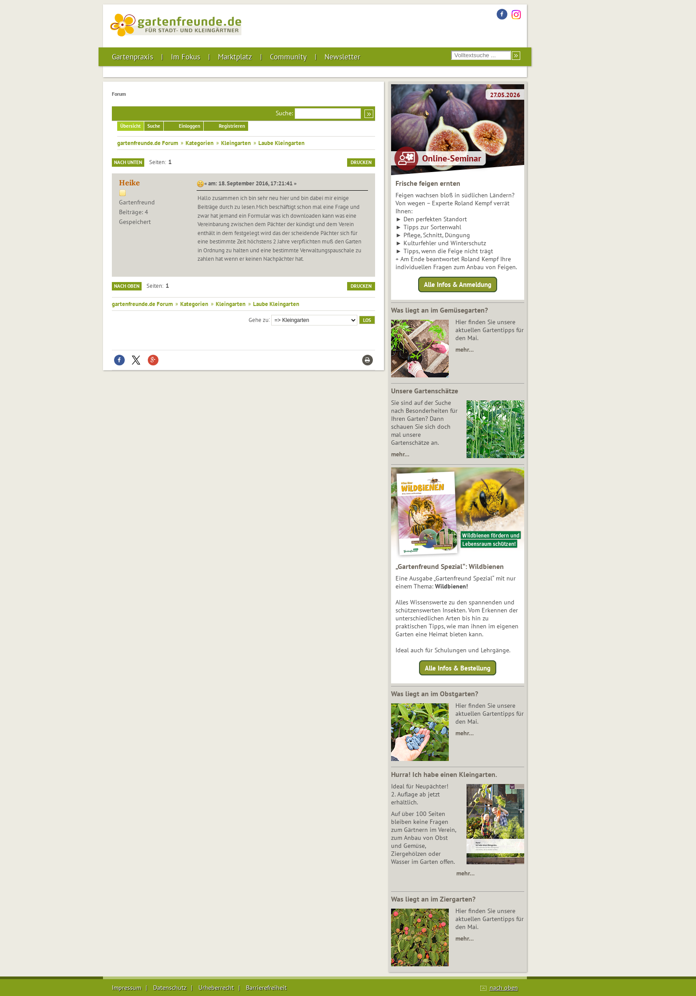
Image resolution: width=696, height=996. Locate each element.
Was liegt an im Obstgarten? (434, 693)
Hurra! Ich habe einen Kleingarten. (444, 774)
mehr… (464, 349)
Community (288, 57)
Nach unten (128, 162)
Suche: (284, 113)
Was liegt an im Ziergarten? (433, 898)
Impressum (126, 988)
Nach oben (126, 286)
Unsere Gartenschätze (424, 390)
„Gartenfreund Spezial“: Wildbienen (449, 566)
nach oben (504, 988)
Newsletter (342, 57)
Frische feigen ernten (427, 183)
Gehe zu (259, 319)
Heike (129, 183)
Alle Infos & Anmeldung (457, 284)
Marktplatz (235, 57)
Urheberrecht (216, 988)
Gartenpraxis (132, 57)
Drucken (361, 162)
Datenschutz (169, 988)
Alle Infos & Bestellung (457, 667)
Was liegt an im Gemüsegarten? (439, 310)
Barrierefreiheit (266, 988)
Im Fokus (185, 57)
